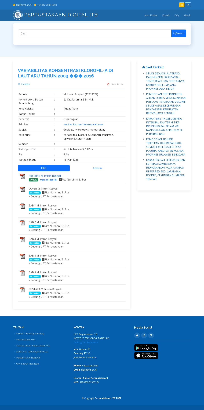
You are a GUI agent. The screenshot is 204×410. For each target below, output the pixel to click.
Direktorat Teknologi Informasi (32, 351)
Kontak (166, 15)
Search (178, 35)
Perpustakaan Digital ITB (55, 15)
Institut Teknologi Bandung (30, 333)
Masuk (187, 15)
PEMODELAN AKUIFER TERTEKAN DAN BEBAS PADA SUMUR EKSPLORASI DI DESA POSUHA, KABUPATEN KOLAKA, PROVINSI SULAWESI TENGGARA (165, 149)
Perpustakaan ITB (25, 339)
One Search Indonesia (27, 364)
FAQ (176, 15)
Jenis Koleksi (151, 15)
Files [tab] (43, 170)
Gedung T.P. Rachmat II (86, 342)
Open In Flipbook (48, 181)
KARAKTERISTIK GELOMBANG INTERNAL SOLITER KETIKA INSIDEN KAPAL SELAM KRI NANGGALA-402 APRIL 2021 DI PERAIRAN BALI (164, 128)
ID (182, 4)
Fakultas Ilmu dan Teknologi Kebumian (83, 126)
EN (187, 4)
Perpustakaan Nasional (28, 358)
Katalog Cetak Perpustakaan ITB (33, 345)
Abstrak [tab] (97, 170)
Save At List (115, 86)
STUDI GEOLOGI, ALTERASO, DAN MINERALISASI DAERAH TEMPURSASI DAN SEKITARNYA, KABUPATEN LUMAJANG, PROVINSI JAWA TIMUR (165, 83)
